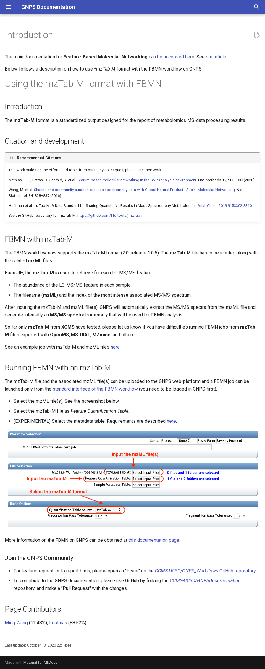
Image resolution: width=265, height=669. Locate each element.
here (115, 347)
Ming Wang (16, 623)
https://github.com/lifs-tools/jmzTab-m (111, 215)
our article (216, 57)
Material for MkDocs (40, 662)
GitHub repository (205, 571)
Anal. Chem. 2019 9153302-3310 (225, 205)
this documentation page (153, 540)
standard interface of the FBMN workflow (95, 389)
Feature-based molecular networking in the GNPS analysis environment (136, 180)
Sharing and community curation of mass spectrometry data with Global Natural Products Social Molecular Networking (134, 189)
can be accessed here (171, 57)
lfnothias (58, 623)
